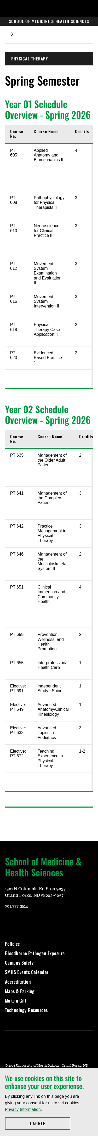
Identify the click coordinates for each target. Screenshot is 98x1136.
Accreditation (18, 981)
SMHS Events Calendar (27, 972)
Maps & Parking (20, 991)
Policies (12, 943)
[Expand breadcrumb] (12, 34)
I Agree (50, 1123)
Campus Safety (19, 962)
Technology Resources (26, 1009)
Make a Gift (16, 1000)
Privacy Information (23, 1109)
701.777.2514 (16, 906)
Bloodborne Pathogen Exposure (35, 953)
